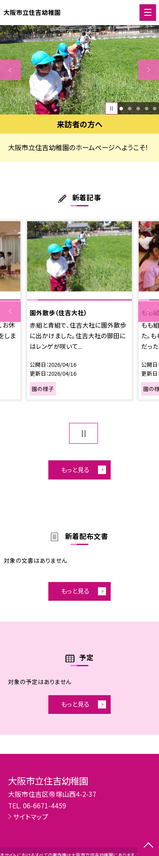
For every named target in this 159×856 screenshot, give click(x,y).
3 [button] (138, 108)
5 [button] (155, 108)
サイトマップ (30, 816)
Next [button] (148, 70)
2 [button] (129, 108)
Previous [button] (10, 70)
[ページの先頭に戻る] (148, 846)
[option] (79, 70)
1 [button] (121, 108)
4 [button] (146, 108)
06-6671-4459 (44, 805)
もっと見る (75, 469)
